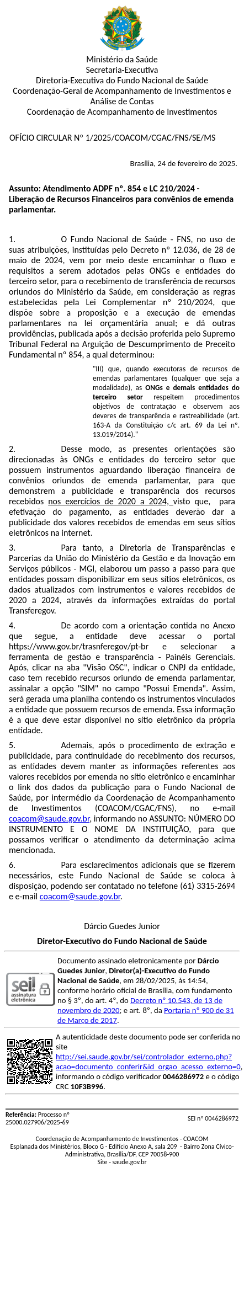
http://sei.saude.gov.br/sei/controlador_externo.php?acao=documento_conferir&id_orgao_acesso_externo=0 (148, 1061)
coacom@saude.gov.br (49, 818)
